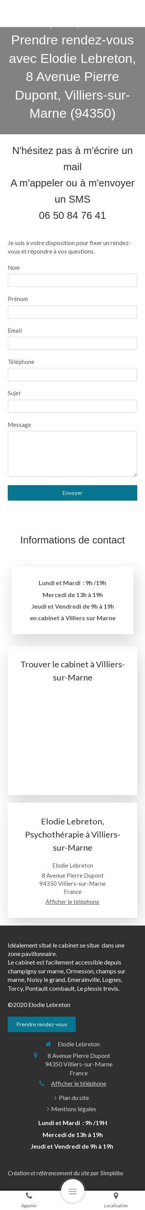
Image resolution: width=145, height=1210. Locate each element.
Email (15, 330)
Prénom (18, 298)
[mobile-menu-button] (72, 1190)
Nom (14, 267)
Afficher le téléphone (72, 901)
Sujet (14, 392)
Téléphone (21, 361)
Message (19, 424)
